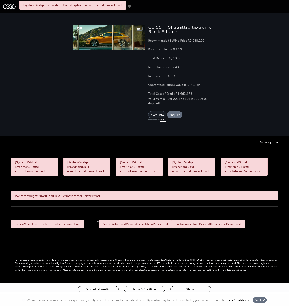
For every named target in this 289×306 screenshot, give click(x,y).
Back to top (265, 142)
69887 (163, 119)
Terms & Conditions (144, 289)
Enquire (174, 115)
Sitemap (191, 289)
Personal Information (98, 289)
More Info (157, 115)
